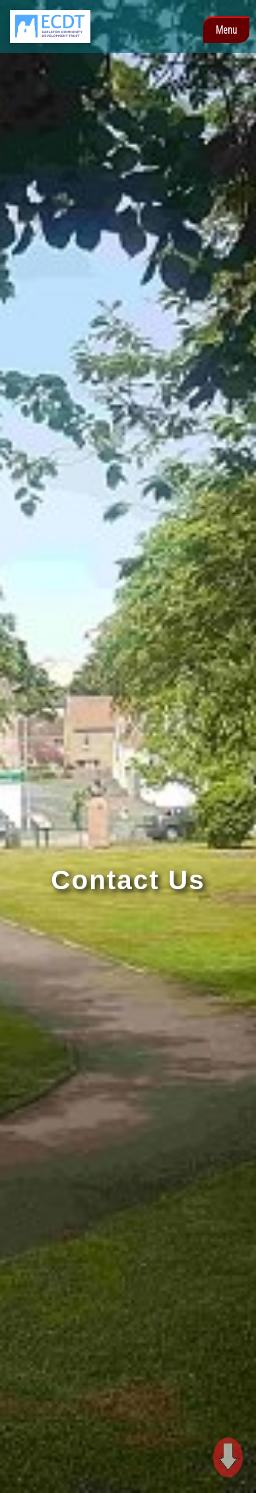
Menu (226, 29)
